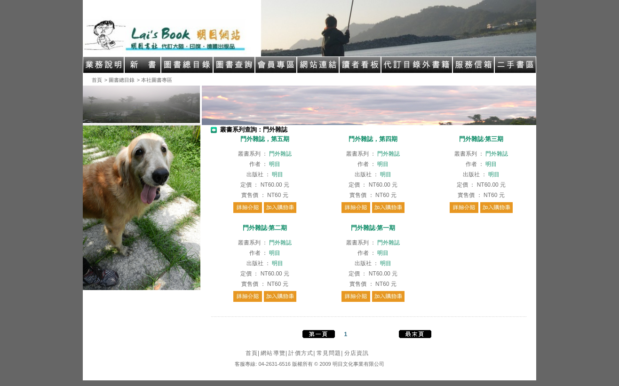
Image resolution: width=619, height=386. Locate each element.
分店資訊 (356, 353)
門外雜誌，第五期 (264, 138)
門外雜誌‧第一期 (373, 227)
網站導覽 (274, 353)
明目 (274, 164)
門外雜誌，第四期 (373, 138)
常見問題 (330, 353)
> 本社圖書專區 (154, 80)
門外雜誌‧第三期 (481, 138)
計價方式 (301, 353)
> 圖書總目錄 (119, 80)
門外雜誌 (280, 153)
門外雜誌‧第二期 (265, 227)
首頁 (97, 80)
